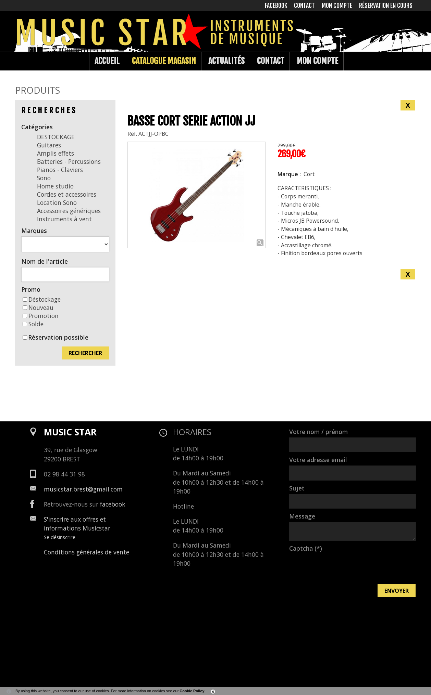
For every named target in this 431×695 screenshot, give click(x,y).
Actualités (226, 61)
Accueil (107, 61)
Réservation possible (58, 337)
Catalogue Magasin (164, 61)
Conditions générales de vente (86, 552)
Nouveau (38, 307)
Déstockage (42, 299)
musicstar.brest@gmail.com (83, 489)
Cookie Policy (192, 691)
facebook (112, 504)
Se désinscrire (59, 537)
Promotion (41, 316)
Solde (33, 324)
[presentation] (341, 567)
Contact (270, 61)
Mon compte (317, 61)
